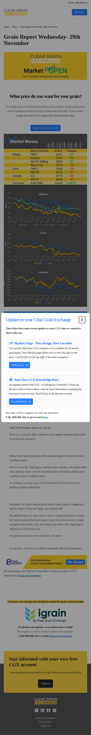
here (45, 417)
